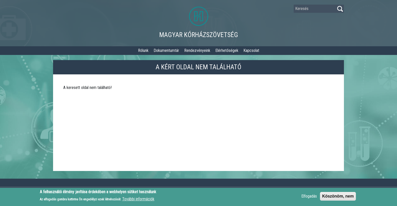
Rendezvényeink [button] (197, 50)
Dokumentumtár (166, 50)
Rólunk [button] (143, 50)
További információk (138, 200)
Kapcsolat (251, 50)
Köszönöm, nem (338, 197)
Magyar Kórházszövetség (198, 35)
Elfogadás (309, 197)
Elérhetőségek (226, 50)
